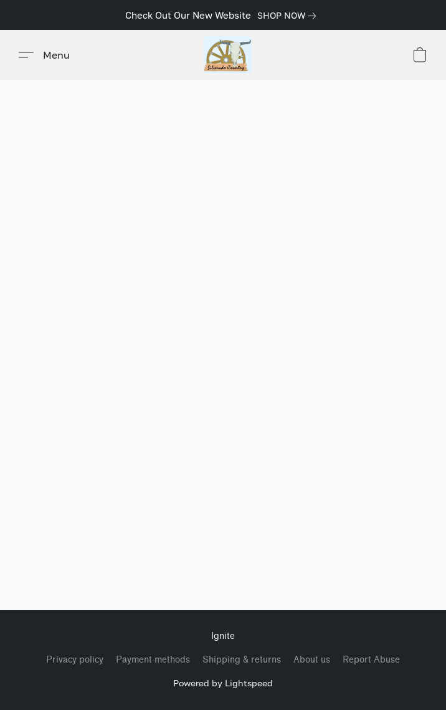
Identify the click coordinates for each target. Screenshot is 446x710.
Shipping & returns (241, 659)
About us (311, 659)
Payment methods (153, 659)
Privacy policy (74, 659)
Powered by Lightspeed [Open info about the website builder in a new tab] (223, 683)
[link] (289, 15)
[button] (228, 55)
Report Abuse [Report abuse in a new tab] (371, 659)
